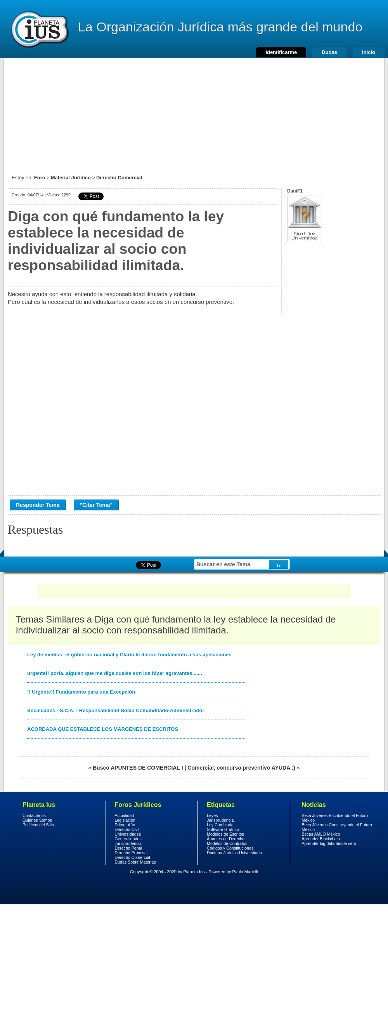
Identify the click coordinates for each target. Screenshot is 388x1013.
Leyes (212, 815)
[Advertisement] (194, 112)
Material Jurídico (71, 177)
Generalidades (128, 838)
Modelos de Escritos (225, 834)
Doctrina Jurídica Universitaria (234, 852)
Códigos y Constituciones (230, 848)
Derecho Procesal (131, 852)
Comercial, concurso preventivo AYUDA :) (241, 768)
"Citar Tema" (96, 505)
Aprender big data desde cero (329, 843)
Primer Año (125, 824)
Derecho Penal (128, 848)
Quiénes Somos (37, 820)
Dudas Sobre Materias (135, 862)
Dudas (329, 52)
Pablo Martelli (245, 871)
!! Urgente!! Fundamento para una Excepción (81, 692)
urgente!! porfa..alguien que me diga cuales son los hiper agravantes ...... (114, 673)
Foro (39, 177)
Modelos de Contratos (227, 843)
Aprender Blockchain (321, 838)
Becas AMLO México (321, 834)
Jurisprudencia (128, 843)
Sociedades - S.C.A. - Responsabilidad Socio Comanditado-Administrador (115, 710)
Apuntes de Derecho (225, 838)
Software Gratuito (223, 829)
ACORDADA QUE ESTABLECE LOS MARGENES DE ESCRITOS (102, 729)
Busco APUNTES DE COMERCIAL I (138, 768)
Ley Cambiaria (220, 824)
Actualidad (124, 815)
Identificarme (281, 52)
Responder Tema (38, 505)
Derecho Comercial (119, 177)
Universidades (128, 834)
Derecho (39, 29)
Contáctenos (34, 815)
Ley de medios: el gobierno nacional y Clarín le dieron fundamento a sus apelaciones (129, 654)
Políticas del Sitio (38, 824)
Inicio (368, 52)
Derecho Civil (127, 829)
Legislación (125, 820)
